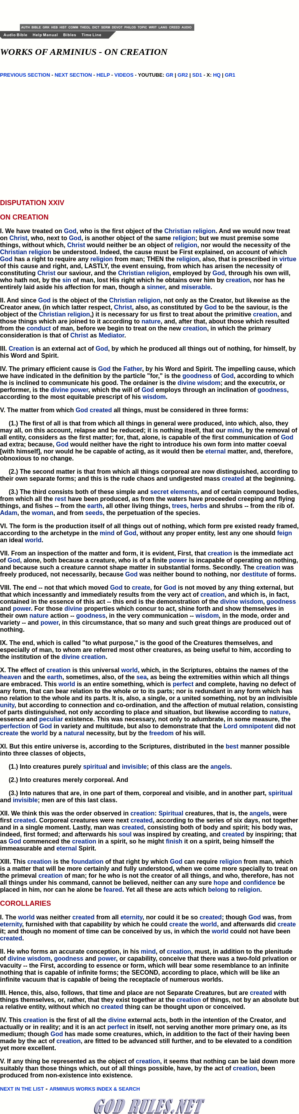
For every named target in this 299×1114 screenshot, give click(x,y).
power (79, 390)
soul (125, 834)
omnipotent (256, 726)
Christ (18, 238)
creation (238, 280)
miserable (196, 287)
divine (186, 383)
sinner (156, 287)
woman (42, 513)
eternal (215, 451)
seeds (94, 513)
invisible (134, 766)
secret (159, 491)
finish (174, 841)
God (70, 231)
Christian (177, 231)
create (141, 587)
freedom (161, 733)
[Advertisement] (111, 11)
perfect (183, 684)
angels (220, 766)
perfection (15, 726)
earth (94, 506)
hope (221, 882)
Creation (21, 348)
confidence (259, 882)
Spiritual (170, 813)
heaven (10, 677)
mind (234, 430)
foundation (87, 861)
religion (204, 231)
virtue (287, 259)
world (33, 540)
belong (218, 889)
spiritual (95, 766)
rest (60, 499)
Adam (8, 513)
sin (66, 280)
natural (74, 733)
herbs (199, 506)
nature (151, 321)
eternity (131, 917)
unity (7, 705)
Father (132, 368)
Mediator (111, 335)
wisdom (209, 383)
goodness (197, 376)
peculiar (51, 719)
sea (141, 677)
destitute (255, 574)
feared (113, 889)
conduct (38, 328)
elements (183, 491)
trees (179, 506)
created (101, 410)
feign (284, 533)
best (232, 746)
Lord (230, 726)
